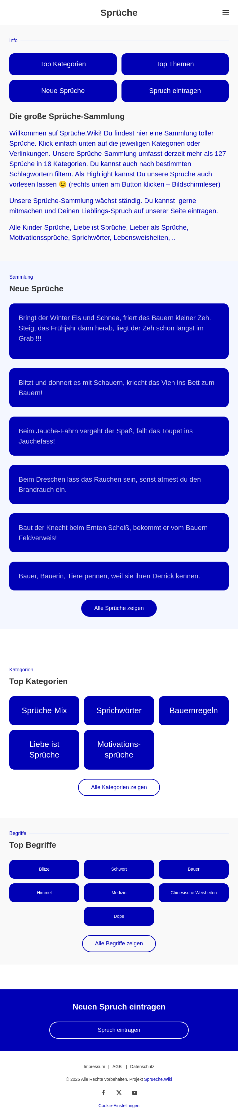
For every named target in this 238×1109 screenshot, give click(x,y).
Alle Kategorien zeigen (119, 787)
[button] (226, 12)
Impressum (94, 1066)
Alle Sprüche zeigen (119, 608)
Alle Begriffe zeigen (119, 943)
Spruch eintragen (119, 1030)
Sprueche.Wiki (158, 1079)
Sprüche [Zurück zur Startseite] (119, 12)
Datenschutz (142, 1066)
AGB (117, 1066)
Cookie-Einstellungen (119, 1105)
